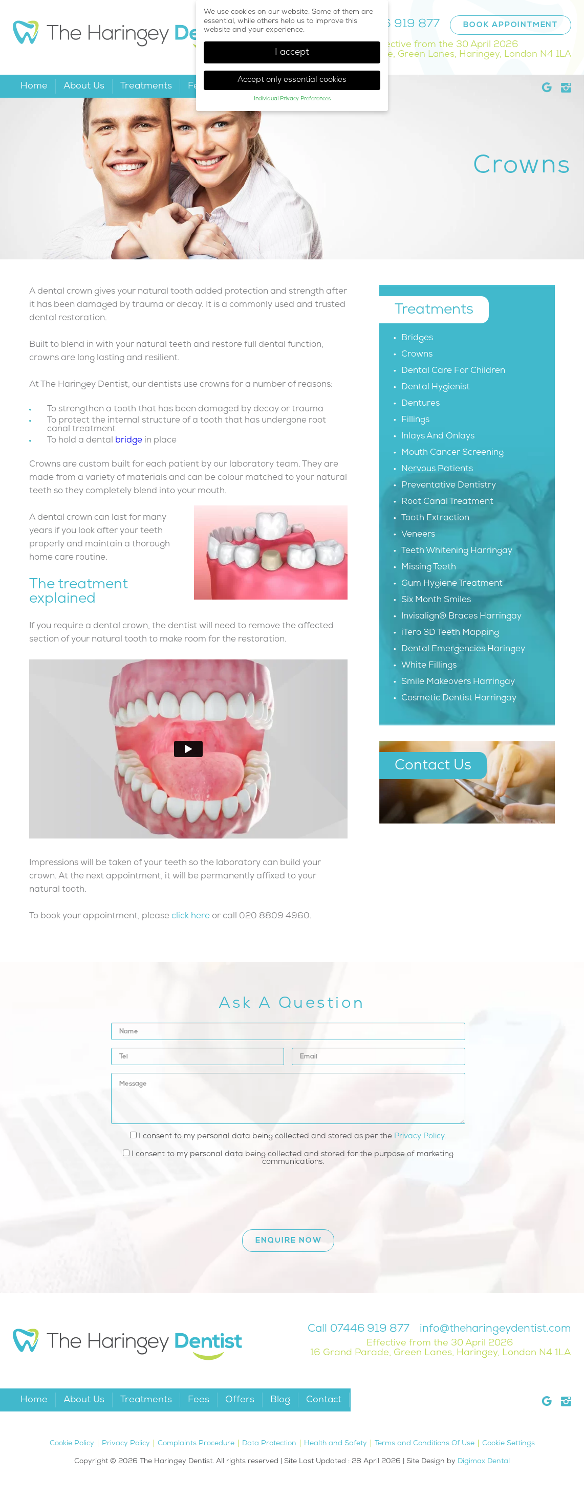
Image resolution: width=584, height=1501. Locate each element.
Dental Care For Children (453, 370)
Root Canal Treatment (447, 501)
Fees (198, 1400)
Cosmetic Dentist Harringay (458, 698)
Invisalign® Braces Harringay (461, 616)
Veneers (418, 534)
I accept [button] (292, 52)
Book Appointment (510, 25)
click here (190, 916)
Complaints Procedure (196, 1443)
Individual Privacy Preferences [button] (292, 99)
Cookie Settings (508, 1443)
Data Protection (269, 1443)
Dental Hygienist (435, 387)
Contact (323, 1400)
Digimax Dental (484, 1461)
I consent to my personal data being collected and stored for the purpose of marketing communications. (288, 1158)
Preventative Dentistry (448, 485)
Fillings (415, 419)
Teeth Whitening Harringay (456, 550)
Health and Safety (335, 1443)
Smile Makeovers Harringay (458, 681)
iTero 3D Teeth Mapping (450, 632)
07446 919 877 (396, 24)
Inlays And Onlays (437, 436)
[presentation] (189, 1193)
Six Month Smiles (436, 599)
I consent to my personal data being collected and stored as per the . (288, 1136)
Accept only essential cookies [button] (292, 80)
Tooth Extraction (435, 518)
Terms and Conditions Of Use (424, 1443)
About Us (83, 86)
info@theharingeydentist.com (495, 1328)
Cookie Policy (72, 1443)
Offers (239, 1400)
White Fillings (429, 665)
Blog (280, 1400)
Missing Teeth (428, 567)
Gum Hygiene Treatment (452, 583)
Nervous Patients (437, 469)
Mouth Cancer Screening (452, 452)
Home (34, 86)
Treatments (146, 86)
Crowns (416, 354)
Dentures (420, 403)
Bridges (417, 338)
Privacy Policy (419, 1136)
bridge (128, 440)
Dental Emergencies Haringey (463, 649)
